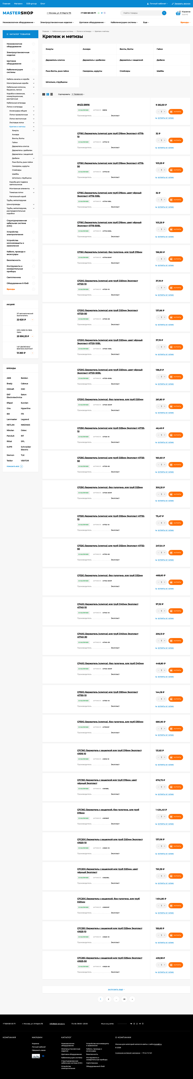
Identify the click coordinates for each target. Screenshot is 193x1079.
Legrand (25, 419)
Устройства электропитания (68, 1067)
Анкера (15, 134)
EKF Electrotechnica (13, 396)
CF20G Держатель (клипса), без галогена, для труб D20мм (110, 399)
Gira (8, 408)
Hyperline (25, 408)
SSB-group (31, 3)
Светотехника (92, 1063)
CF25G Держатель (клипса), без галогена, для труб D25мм (110, 487)
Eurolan (24, 403)
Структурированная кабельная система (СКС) (71, 1062)
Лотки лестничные (17, 119)
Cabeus (24, 383)
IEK (8, 414)
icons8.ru (158, 1044)
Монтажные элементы (19, 188)
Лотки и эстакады (84, 31)
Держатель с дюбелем (22, 150)
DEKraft (10, 389)
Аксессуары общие (18, 111)
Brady (9, 383)
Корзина (35, 1044)
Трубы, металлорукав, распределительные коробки (17, 211)
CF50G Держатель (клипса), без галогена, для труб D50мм (110, 721)
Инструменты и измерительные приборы (96, 1059)
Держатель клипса (20, 146)
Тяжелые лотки (16, 192)
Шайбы (15, 174)
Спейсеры (16, 170)
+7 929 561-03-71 (88, 13)
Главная (6, 3)
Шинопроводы (13, 204)
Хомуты (15, 130)
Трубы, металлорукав (16, 200)
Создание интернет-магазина (127, 1053)
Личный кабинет (39, 1047)
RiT (22, 436)
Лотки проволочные (18, 115)
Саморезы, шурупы (20, 166)
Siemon (10, 455)
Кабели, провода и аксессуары (94, 1050)
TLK (22, 455)
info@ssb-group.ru (57, 1024)
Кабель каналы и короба (18, 79)
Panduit (10, 436)
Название (77, 94)
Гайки (15, 142)
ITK (22, 414)
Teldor (10, 460)
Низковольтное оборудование (67, 1045)
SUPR (9, 447)
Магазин (18, 3)
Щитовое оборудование (71, 1054)
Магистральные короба (17, 83)
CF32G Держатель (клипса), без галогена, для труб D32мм (110, 575)
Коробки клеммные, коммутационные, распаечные (16, 96)
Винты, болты (18, 138)
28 (124, 999)
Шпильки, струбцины (21, 178)
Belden (24, 378)
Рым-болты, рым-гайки (22, 162)
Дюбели (15, 158)
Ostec (24, 430)
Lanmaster (12, 419)
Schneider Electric (26, 448)
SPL (23, 441)
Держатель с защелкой (22, 154)
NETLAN (10, 425)
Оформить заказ (38, 1050)
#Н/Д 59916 (83, 105)
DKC (23, 389)
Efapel (10, 403)
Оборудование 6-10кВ (95, 1066)
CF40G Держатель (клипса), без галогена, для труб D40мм (110, 663)
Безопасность (92, 1054)
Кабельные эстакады (16, 103)
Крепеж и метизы (17, 126)
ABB (9, 378)
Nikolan (10, 430)
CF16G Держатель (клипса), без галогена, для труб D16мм (109, 252)
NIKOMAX (25, 425)
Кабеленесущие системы (62, 31)
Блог (42, 3)
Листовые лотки (16, 122)
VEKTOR (25, 460)
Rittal (9, 441)
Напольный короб (17, 196)
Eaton (24, 394)
